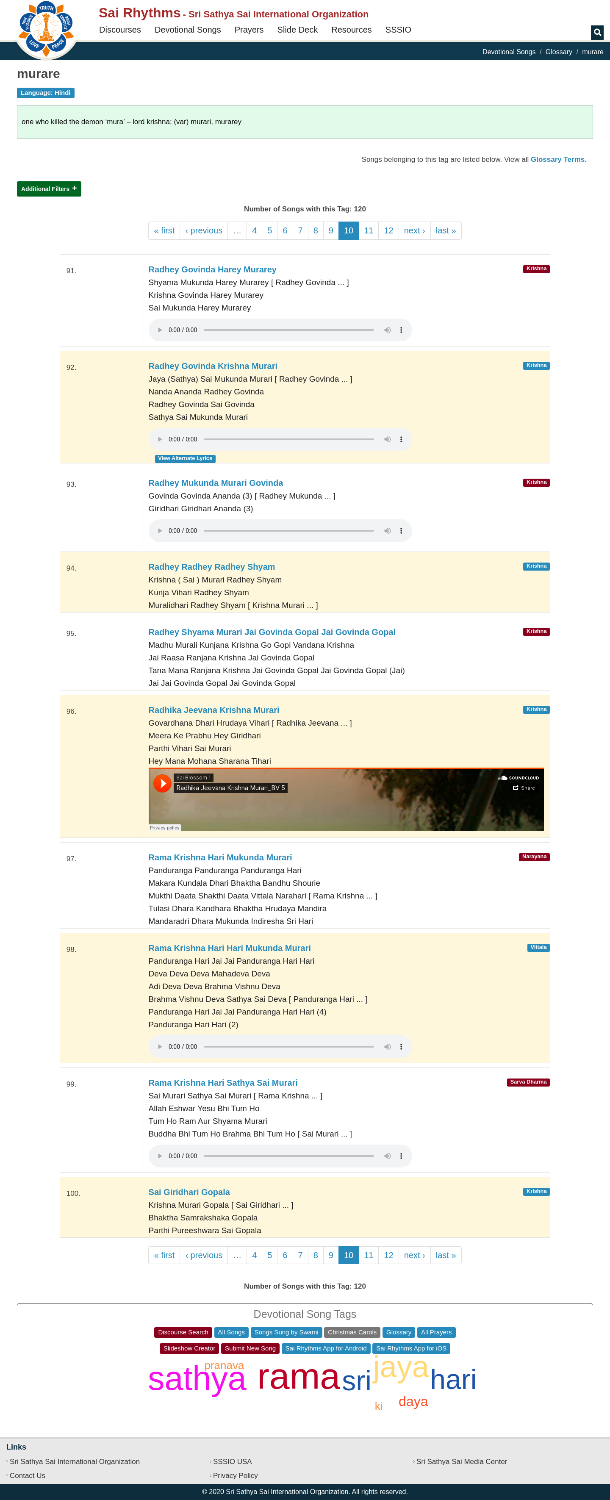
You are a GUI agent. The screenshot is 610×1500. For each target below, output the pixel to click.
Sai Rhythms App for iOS (411, 1348)
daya (413, 1401)
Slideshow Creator (190, 1348)
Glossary (559, 51)
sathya (197, 1378)
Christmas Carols (352, 1332)
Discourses (120, 29)
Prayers (249, 29)
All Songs (231, 1332)
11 (368, 230)
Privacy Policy (235, 1476)
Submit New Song (250, 1348)
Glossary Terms (558, 159)
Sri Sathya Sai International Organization (75, 1462)
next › (414, 230)
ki (379, 1406)
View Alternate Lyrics (185, 458)
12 (388, 230)
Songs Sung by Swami (287, 1332)
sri (357, 1380)
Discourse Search (183, 1332)
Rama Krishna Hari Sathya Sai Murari (223, 1082)
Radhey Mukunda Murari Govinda (216, 483)
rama (298, 1376)
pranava (224, 1365)
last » (446, 230)
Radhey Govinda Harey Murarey (213, 269)
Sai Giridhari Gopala (189, 1192)
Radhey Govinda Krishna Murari (213, 366)
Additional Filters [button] (45, 189)
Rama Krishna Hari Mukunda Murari (220, 857)
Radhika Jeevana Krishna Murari (214, 710)
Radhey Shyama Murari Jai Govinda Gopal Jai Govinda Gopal (272, 632)
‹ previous (203, 230)
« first (164, 230)
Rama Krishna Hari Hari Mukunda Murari (230, 948)
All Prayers (436, 1332)
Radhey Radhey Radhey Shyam (212, 566)
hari (453, 1379)
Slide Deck (297, 29)
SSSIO (398, 29)
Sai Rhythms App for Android (326, 1348)
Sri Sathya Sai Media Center (461, 1462)
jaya (401, 1367)
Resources (351, 29)
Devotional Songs (188, 29)
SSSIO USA (232, 1462)
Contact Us (27, 1476)
